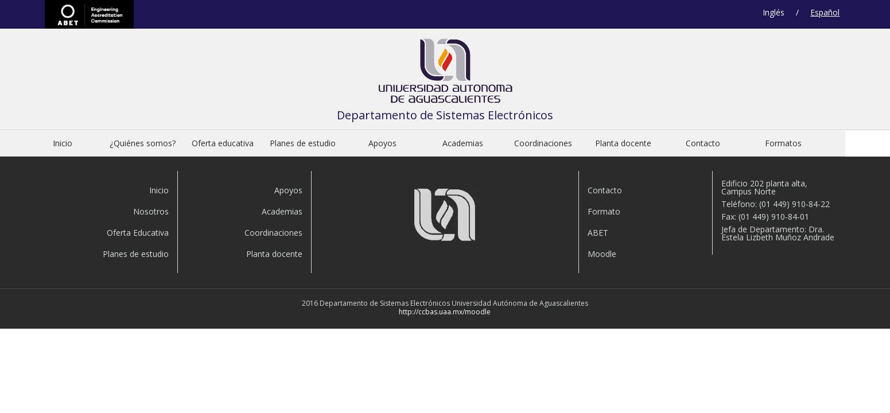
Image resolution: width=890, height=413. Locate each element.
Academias (462, 143)
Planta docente (623, 143)
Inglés (773, 12)
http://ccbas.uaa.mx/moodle (445, 312)
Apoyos (382, 143)
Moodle (602, 253)
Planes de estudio (303, 143)
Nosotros (151, 211)
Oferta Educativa (138, 232)
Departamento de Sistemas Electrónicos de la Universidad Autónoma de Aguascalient (445, 74)
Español (825, 12)
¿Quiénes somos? (143, 143)
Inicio (62, 143)
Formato (604, 211)
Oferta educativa (223, 143)
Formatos (783, 143)
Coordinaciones (543, 143)
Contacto (703, 143)
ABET (89, 14)
